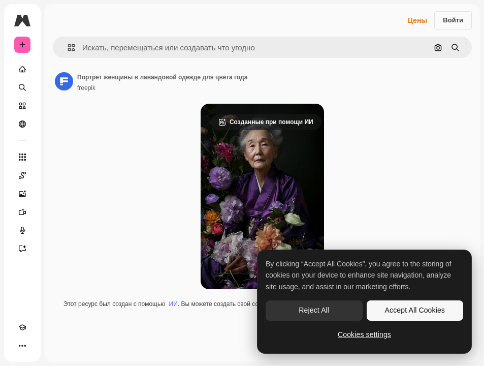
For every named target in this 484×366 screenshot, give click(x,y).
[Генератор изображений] (22, 194)
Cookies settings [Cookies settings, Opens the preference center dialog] (364, 334)
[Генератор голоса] (22, 230)
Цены (418, 20)
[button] (67, 47)
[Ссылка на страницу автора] (64, 81)
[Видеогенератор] (22, 212)
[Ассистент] (22, 248)
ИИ (173, 304)
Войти (453, 20)
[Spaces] (22, 175)
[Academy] (22, 327)
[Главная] (22, 69)
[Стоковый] (22, 106)
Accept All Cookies (415, 310)
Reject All (314, 310)
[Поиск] (22, 87)
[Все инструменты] (22, 157)
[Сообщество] (22, 124)
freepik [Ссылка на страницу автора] (86, 88)
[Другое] (22, 346)
